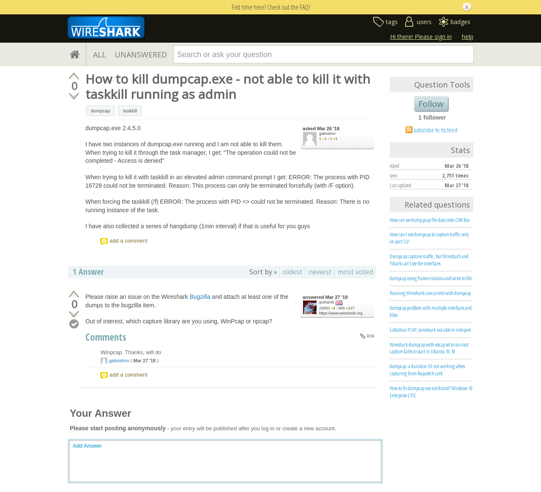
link (370, 336)
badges (460, 22)
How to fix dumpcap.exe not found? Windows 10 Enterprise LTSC (431, 391)
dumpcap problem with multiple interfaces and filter (431, 311)
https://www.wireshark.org (341, 313)
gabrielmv (327, 133)
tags (392, 22)
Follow (431, 103)
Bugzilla (200, 296)
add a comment (128, 241)
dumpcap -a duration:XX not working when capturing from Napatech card (427, 369)
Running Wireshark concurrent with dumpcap (430, 293)
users (424, 22)
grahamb (326, 302)
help (467, 37)
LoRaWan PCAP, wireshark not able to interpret (430, 329)
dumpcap (100, 110)
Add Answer (87, 446)
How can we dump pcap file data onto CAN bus (430, 220)
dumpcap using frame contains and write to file (431, 278)
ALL (99, 54)
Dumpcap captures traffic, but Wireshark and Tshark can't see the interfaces (429, 259)
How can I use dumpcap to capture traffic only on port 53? (429, 237)
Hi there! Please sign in (421, 37)
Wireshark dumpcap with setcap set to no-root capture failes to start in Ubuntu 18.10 (429, 348)
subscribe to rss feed (435, 130)
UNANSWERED (141, 54)
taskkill (130, 110)
